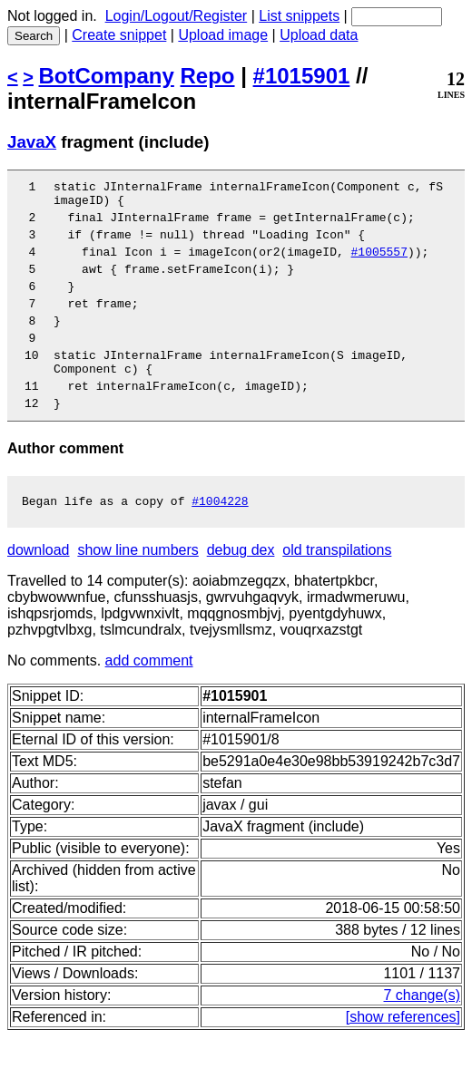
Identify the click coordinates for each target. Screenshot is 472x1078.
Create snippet (119, 35)
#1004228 (220, 541)
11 (39, 421)
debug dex (241, 590)
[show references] (403, 1057)
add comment (149, 701)
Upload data (319, 35)
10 (39, 384)
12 (39, 440)
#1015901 (301, 75)
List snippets (299, 16)
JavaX (31, 141)
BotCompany (106, 75)
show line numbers (137, 590)
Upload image (223, 35)
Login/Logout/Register (176, 16)
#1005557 (378, 265)
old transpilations (336, 590)
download (38, 590)
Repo (208, 75)
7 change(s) (422, 1036)
